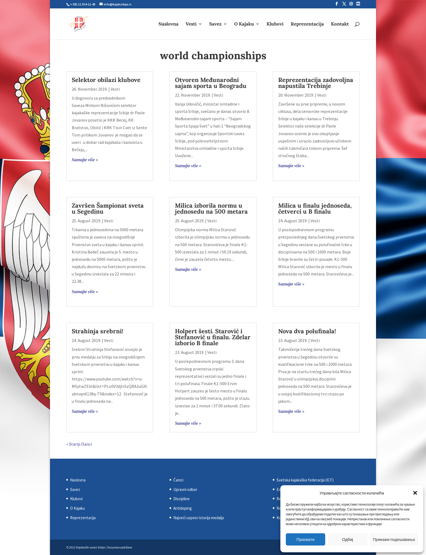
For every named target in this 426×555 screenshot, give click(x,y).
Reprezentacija (307, 24)
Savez (215, 24)
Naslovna (168, 24)
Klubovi (275, 24)
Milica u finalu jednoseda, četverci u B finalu (315, 208)
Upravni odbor (185, 489)
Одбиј (347, 539)
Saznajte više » (85, 159)
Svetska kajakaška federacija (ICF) (305, 480)
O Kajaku (244, 24)
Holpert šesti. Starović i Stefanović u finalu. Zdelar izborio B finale (212, 337)
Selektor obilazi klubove (106, 80)
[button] (415, 493)
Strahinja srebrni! (97, 331)
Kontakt (340, 24)
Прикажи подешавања (394, 539)
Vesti (191, 24)
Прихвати (305, 539)
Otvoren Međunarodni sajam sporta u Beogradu (210, 83)
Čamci (178, 480)
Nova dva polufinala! (307, 331)
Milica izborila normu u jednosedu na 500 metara (211, 208)
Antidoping (182, 508)
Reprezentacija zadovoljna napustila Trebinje (315, 83)
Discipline (181, 498)
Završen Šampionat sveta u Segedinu (108, 208)
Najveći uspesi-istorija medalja (198, 517)
